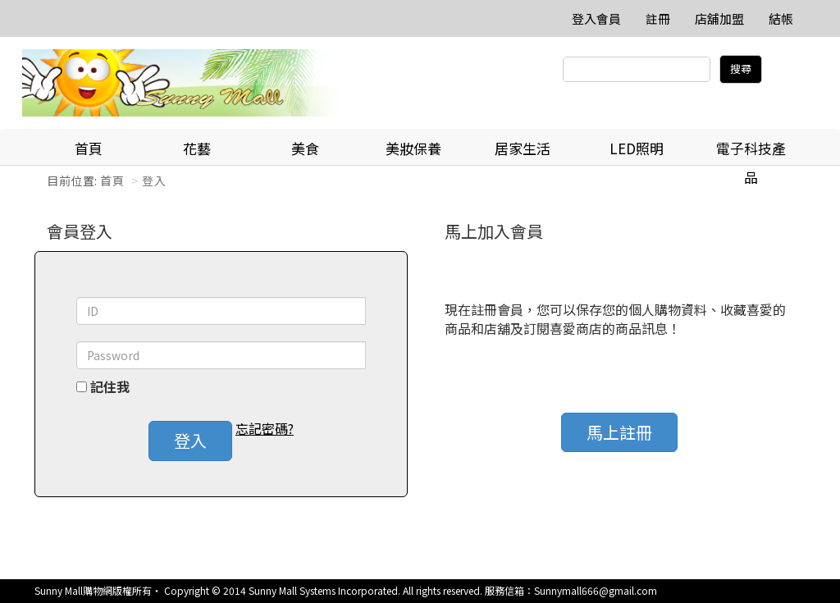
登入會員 (596, 18)
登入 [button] (190, 440)
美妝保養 (413, 148)
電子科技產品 (751, 152)
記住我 (110, 386)
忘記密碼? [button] (264, 428)
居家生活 (522, 148)
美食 (305, 148)
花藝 (197, 148)
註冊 (658, 18)
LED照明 (636, 148)
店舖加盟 (719, 18)
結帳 (781, 18)
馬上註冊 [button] (619, 432)
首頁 (89, 148)
